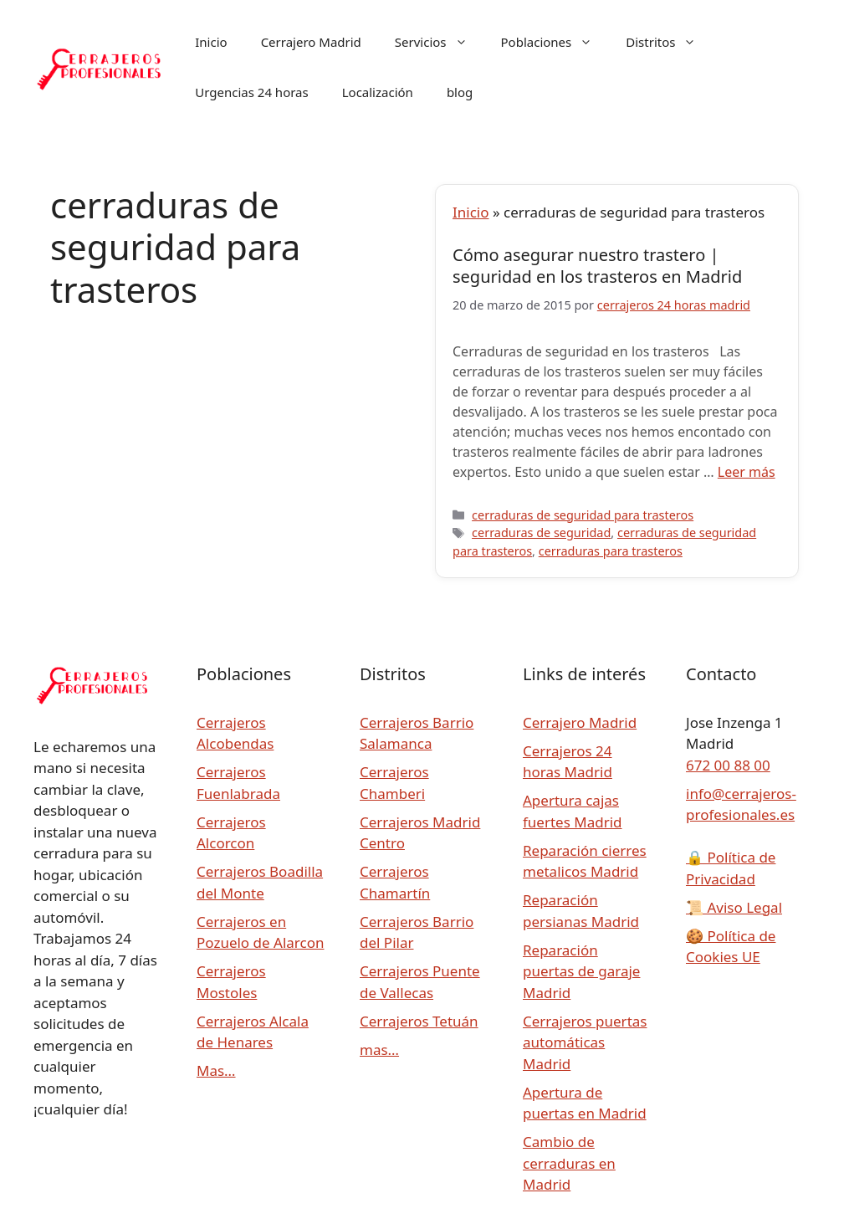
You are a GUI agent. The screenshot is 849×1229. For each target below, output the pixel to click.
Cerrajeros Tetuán (419, 1021)
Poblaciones (555, 42)
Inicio (211, 41)
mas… (379, 1049)
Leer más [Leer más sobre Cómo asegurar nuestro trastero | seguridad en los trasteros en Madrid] (746, 472)
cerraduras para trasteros (611, 551)
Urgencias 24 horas (251, 92)
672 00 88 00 (728, 765)
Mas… (216, 1070)
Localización (377, 92)
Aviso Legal (734, 907)
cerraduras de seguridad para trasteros (582, 515)
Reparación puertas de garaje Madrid (581, 971)
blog (460, 92)
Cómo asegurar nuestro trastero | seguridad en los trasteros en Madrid (597, 265)
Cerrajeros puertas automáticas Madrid (585, 1042)
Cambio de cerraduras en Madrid (569, 1163)
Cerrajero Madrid (311, 41)
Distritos (669, 42)
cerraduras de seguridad (541, 532)
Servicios (439, 42)
